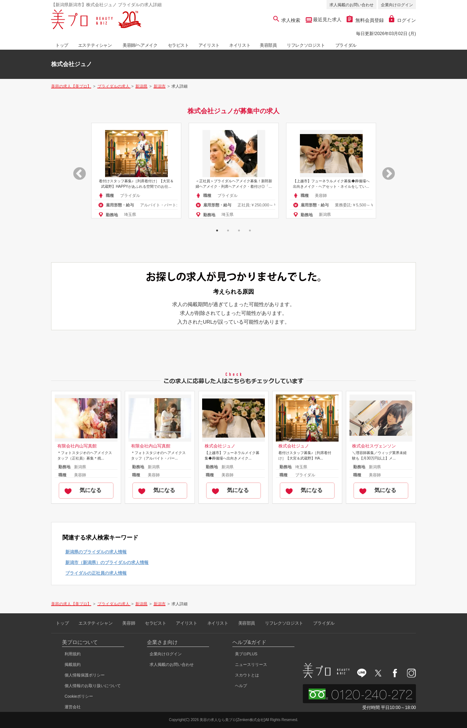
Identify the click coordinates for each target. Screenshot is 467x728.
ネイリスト (239, 45)
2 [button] (228, 230)
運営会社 (73, 707)
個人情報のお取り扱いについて (93, 685)
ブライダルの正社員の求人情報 (96, 573)
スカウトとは (247, 675)
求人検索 (287, 20)
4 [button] (250, 230)
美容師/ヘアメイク (140, 45)
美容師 (128, 623)
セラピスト (178, 45)
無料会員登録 (365, 20)
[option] (136, 170)
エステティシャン (95, 45)
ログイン (402, 20)
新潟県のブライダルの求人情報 (96, 551)
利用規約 (73, 654)
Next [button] (385, 170)
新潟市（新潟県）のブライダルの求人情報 (106, 562)
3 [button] (239, 230)
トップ (61, 45)
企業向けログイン (397, 5)
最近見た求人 (327, 19)
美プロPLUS (246, 654)
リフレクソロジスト (306, 45)
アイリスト (209, 45)
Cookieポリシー (79, 696)
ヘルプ (241, 685)
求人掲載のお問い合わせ (351, 5)
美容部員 (268, 45)
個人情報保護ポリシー (85, 675)
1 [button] (217, 230)
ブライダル (345, 45)
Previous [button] (76, 170)
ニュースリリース (251, 664)
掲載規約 (73, 664)
